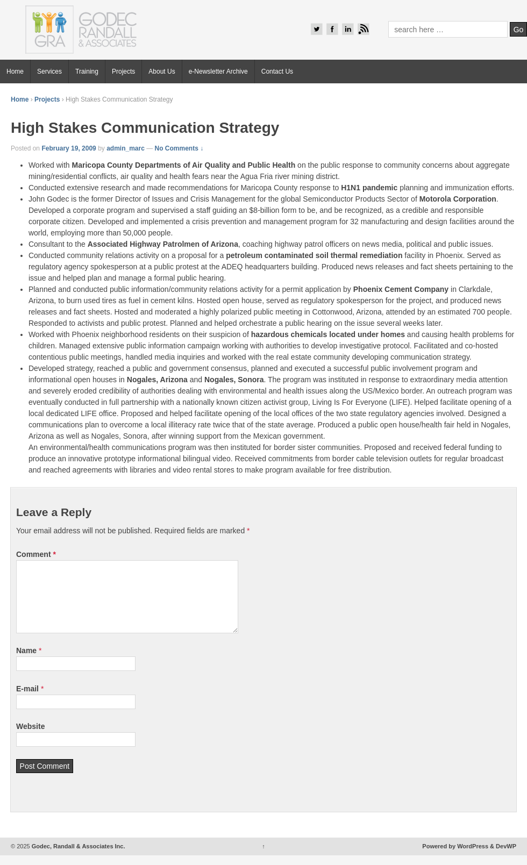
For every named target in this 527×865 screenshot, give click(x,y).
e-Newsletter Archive (218, 71)
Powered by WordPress (455, 846)
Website (30, 726)
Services (49, 71)
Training (86, 71)
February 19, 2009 (68, 148)
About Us (161, 71)
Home (15, 71)
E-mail (27, 688)
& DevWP (503, 846)
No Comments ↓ (179, 148)
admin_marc (125, 148)
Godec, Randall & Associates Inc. (77, 846)
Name (26, 650)
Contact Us (277, 71)
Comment (36, 554)
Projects (123, 71)
